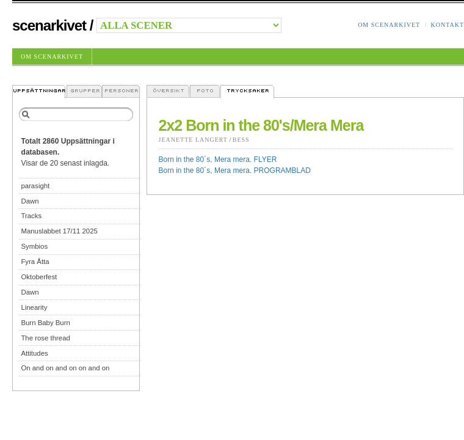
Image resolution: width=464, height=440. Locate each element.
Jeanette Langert (193, 139)
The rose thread (45, 338)
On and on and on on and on (65, 368)
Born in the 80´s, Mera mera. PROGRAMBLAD (235, 170)
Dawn (29, 201)
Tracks (31, 215)
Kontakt (447, 24)
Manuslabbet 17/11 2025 (59, 231)
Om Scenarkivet (389, 24)
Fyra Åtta (35, 261)
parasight (35, 185)
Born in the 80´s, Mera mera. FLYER (218, 159)
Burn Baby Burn (45, 322)
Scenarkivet (49, 25)
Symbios (34, 246)
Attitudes (34, 353)
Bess (241, 139)
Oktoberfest (39, 276)
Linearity (34, 307)
